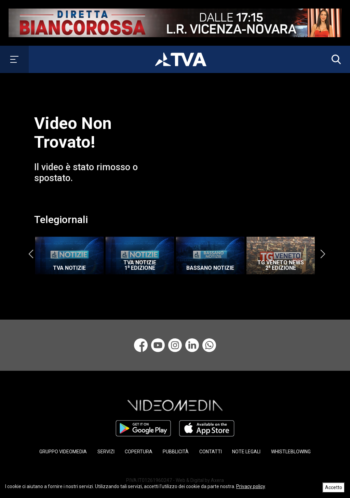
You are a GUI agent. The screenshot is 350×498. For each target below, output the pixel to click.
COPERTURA (138, 451)
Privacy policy (250, 486)
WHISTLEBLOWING (291, 451)
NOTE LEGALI (246, 451)
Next (322, 253)
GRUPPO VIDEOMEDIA (63, 451)
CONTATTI (210, 451)
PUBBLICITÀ (176, 451)
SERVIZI (106, 451)
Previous (30, 253)
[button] (334, 59)
